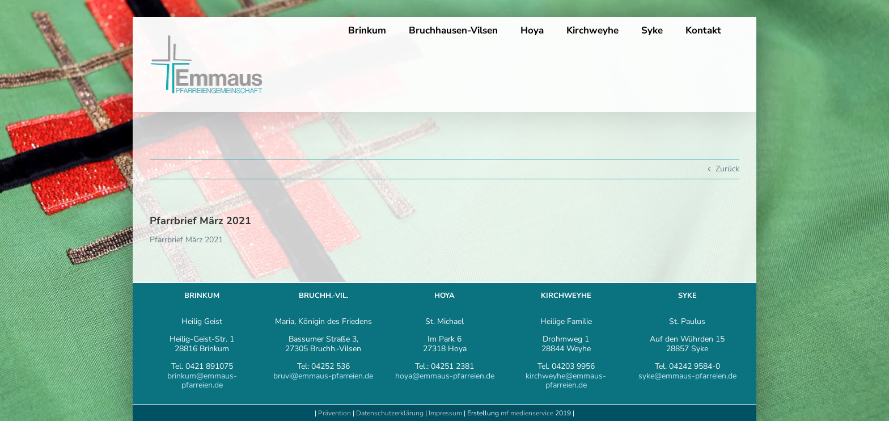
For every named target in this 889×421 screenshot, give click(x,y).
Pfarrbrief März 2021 (186, 239)
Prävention (334, 413)
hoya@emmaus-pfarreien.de (444, 376)
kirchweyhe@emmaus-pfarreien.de (566, 381)
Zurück (727, 168)
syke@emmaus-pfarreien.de (687, 376)
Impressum (446, 413)
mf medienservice (527, 413)
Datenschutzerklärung (390, 413)
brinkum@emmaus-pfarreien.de (202, 381)
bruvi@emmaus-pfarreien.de (323, 376)
